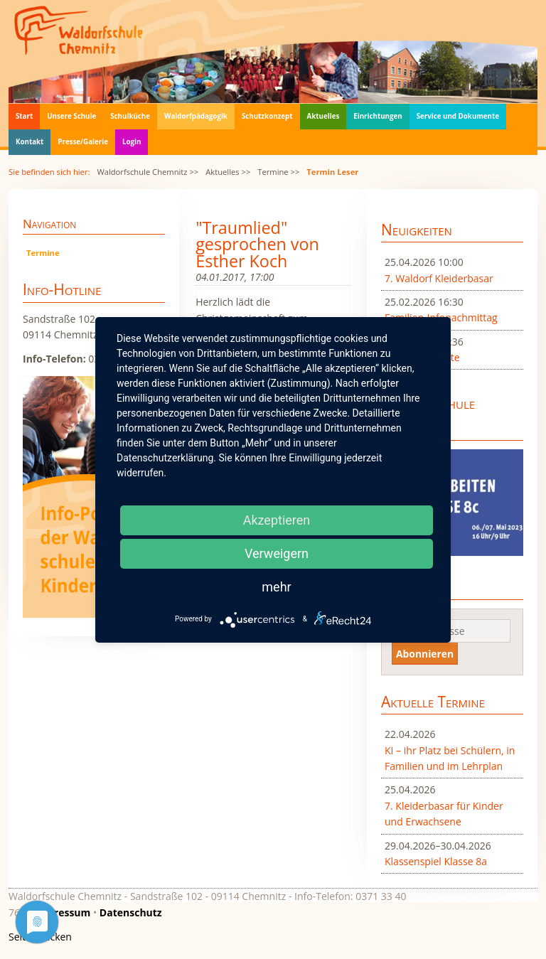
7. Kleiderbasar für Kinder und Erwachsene (444, 813)
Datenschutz (131, 912)
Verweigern (277, 553)
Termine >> (278, 171)
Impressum (63, 912)
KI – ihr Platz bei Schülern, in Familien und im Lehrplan (450, 758)
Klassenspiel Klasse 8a (436, 861)
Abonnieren (425, 653)
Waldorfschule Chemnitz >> (147, 171)
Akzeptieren (277, 520)
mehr (276, 586)
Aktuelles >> (227, 171)
